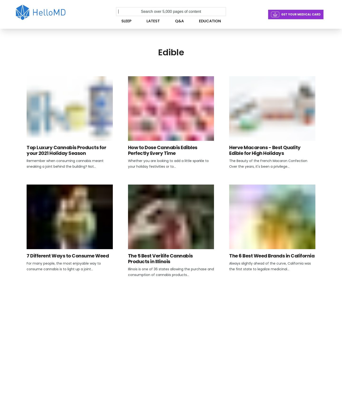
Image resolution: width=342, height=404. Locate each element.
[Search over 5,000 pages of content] (171, 11)
